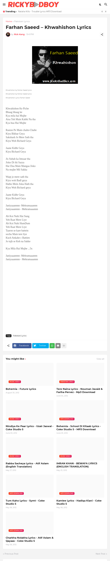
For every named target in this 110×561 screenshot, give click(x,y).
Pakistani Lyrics (22, 21)
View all (100, 359)
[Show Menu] (4, 4)
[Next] (105, 11)
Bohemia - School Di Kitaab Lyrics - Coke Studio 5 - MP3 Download (78, 428)
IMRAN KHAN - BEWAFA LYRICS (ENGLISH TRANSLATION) (76, 465)
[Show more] (63, 345)
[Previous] (102, 11)
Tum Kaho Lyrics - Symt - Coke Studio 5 (25, 502)
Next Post (100, 554)
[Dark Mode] (100, 4)
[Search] (106, 4)
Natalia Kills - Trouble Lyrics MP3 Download (39, 11)
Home (9, 21)
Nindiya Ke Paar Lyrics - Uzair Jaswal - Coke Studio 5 (29, 428)
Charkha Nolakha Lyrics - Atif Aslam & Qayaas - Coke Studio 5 (29, 539)
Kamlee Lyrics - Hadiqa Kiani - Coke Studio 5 (79, 502)
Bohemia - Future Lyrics (21, 389)
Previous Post (11, 554)
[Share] (102, 34)
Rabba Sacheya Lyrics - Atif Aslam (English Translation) (27, 465)
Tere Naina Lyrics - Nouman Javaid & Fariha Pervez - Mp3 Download (79, 391)
